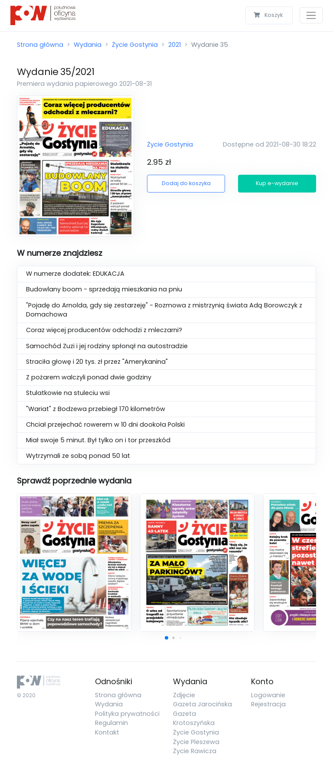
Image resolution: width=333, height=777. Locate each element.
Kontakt (107, 732)
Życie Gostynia (135, 44)
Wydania (87, 44)
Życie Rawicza (194, 751)
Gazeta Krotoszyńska (194, 718)
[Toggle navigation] (311, 15)
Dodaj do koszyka (186, 183)
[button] (166, 638)
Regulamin (111, 722)
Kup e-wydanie (277, 183)
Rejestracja (268, 704)
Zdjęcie (184, 695)
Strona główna (40, 44)
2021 (174, 44)
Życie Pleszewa (196, 742)
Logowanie (268, 695)
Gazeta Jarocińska (202, 704)
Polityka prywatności (127, 713)
